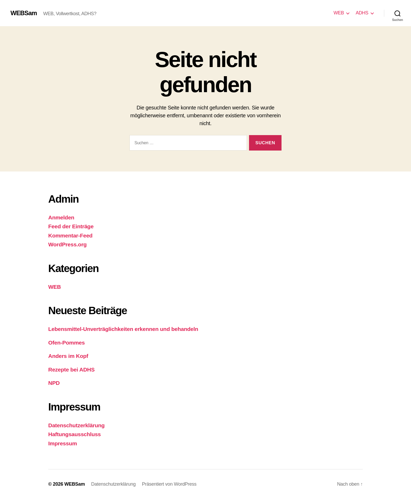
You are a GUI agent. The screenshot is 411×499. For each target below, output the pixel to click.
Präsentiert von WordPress (169, 484)
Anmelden (61, 217)
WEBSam (23, 13)
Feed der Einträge (71, 226)
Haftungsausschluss (74, 434)
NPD (54, 383)
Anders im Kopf (68, 356)
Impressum (62, 443)
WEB (338, 12)
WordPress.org (67, 244)
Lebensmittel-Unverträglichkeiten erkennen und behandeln (123, 329)
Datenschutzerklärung (76, 425)
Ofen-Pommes (66, 343)
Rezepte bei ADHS (71, 370)
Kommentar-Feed (70, 235)
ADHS (362, 12)
